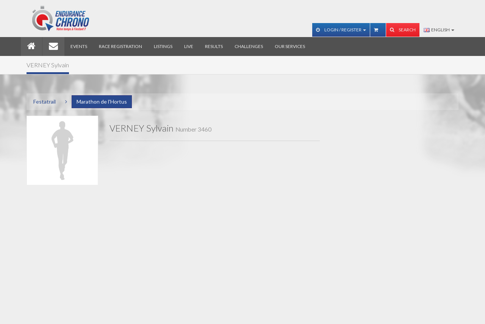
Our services (290, 46)
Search (403, 30)
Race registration (120, 46)
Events (78, 46)
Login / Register (341, 30)
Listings (163, 46)
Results (214, 46)
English (439, 30)
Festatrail (44, 101)
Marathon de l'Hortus (102, 101)
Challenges (249, 46)
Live (188, 46)
